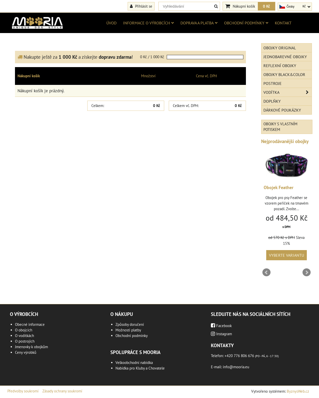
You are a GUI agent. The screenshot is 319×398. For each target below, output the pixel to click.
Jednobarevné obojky (285, 56)
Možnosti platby (128, 330)
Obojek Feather (278, 187)
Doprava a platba (198, 22)
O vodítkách (24, 335)
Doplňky (272, 101)
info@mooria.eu (236, 366)
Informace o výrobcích (148, 22)
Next (307, 272)
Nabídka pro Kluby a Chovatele (140, 368)
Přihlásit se (141, 6)
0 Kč (266, 6)
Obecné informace (30, 324)
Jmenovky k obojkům (31, 346)
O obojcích (23, 330)
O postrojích (25, 341)
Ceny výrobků (25, 352)
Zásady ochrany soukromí (62, 391)
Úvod (111, 22)
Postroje (272, 83)
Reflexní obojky (279, 65)
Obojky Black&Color (284, 74)
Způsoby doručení (129, 324)
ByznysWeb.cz (298, 391)
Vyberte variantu (286, 255)
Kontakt (283, 22)
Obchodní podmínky (246, 22)
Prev (266, 272)
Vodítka (287, 92)
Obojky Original (279, 47)
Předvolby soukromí (23, 391)
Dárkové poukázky (282, 110)
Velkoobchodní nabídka (134, 362)
